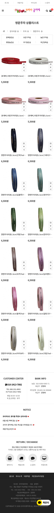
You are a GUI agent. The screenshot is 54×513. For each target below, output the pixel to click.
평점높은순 (10, 42)
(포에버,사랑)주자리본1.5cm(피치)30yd (13, 115)
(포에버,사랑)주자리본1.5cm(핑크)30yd (40, 115)
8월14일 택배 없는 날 (10, 420)
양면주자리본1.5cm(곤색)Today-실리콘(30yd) (13, 155)
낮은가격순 (27, 37)
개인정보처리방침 (38, 476)
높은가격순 (44, 37)
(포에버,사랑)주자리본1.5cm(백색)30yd (40, 76)
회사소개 (19, 476)
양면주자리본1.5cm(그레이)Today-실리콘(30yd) (40, 155)
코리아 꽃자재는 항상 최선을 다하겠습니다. (17, 425)
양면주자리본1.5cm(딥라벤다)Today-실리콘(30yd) (40, 274)
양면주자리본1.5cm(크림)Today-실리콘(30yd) (40, 353)
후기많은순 (27, 42)
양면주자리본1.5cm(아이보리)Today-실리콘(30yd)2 (13, 353)
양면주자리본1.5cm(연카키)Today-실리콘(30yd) (40, 234)
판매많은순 (10, 37)
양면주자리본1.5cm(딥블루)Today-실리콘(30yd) (13, 194)
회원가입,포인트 (8, 429)
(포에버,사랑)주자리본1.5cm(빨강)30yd (13, 76)
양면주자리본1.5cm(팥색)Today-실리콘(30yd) (13, 313)
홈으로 (11, 476)
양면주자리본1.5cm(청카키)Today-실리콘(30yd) (40, 194)
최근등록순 (44, 42)
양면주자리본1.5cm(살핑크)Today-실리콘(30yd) (40, 313)
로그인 (7, 3)
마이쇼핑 (34, 3)
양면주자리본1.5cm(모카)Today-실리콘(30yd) (13, 274)
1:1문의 (47, 3)
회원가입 (20, 3)
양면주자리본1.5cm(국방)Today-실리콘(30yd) (13, 234)
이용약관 (27, 476)
